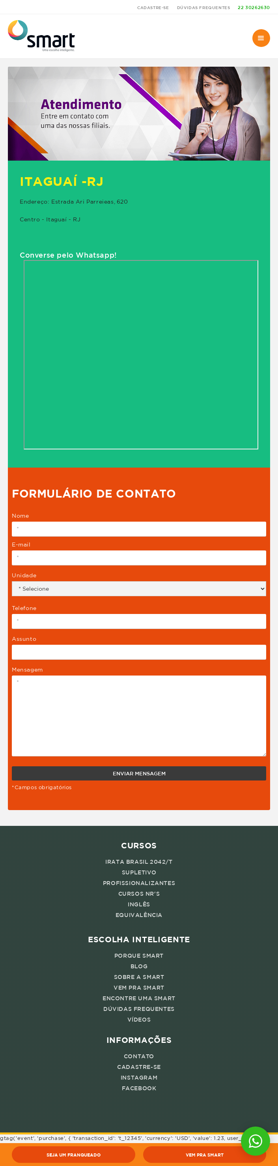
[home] (41, 36)
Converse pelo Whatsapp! (68, 255)
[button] (261, 38)
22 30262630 (254, 7)
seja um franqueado (74, 1154)
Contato (139, 1056)
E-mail (21, 544)
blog (139, 966)
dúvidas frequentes (203, 7)
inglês (139, 904)
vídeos (139, 1019)
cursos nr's (139, 894)
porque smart (139, 956)
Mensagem (27, 669)
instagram (139, 1077)
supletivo (139, 872)
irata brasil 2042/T (138, 862)
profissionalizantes (139, 883)
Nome (20, 516)
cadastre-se (153, 7)
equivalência (139, 915)
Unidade (24, 575)
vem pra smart (139, 987)
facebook (139, 1088)
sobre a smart (139, 977)
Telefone (24, 608)
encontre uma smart (139, 998)
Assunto (24, 639)
